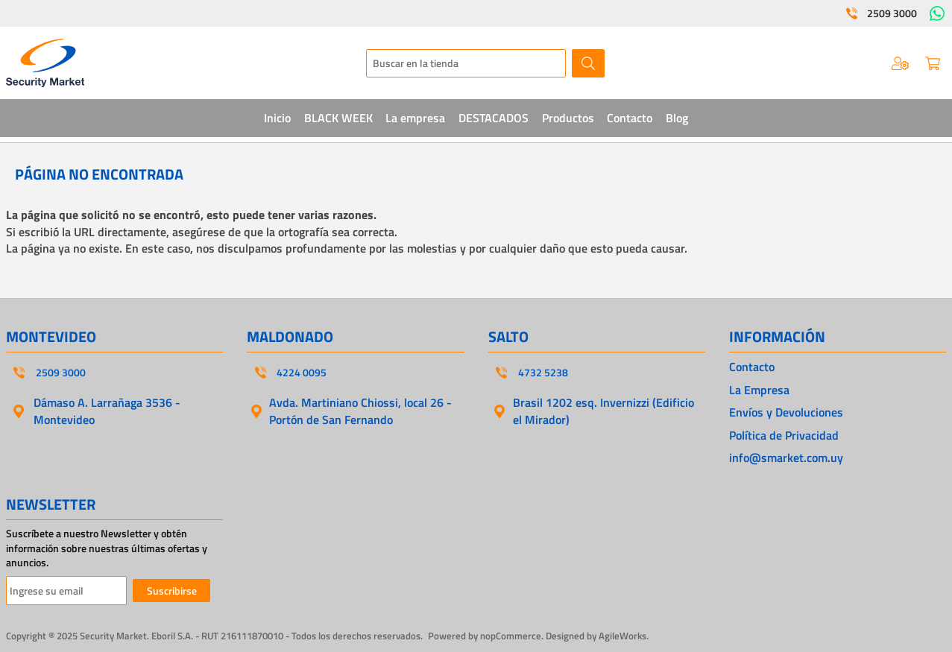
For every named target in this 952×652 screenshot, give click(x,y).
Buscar (588, 63)
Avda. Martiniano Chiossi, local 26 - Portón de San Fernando (360, 410)
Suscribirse (172, 590)
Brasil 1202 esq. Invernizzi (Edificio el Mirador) (603, 410)
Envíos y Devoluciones (786, 412)
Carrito (932, 63)
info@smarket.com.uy (786, 457)
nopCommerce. (511, 635)
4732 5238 (543, 372)
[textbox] (466, 63)
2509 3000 (892, 13)
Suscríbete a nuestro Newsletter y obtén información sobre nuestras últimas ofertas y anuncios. (106, 548)
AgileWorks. (624, 635)
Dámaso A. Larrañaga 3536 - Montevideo (107, 410)
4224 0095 (302, 372)
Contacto (752, 366)
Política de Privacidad (784, 435)
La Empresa (759, 390)
